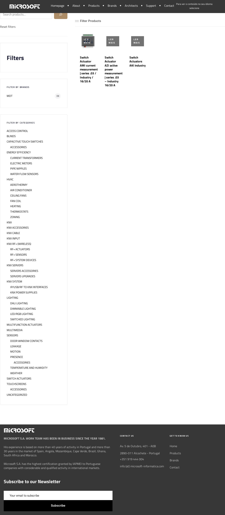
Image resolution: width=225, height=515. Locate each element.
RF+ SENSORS (18, 255)
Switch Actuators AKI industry (137, 61)
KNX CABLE (13, 233)
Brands (112, 6)
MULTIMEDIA (15, 330)
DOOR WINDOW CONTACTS (26, 341)
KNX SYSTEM (14, 281)
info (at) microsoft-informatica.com (142, 466)
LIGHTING (12, 298)
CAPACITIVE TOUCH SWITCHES (25, 142)
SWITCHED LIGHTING (22, 319)
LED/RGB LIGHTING (21, 314)
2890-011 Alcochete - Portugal (140, 453)
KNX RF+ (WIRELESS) (19, 244)
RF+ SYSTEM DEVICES (23, 260)
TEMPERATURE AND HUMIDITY (28, 368)
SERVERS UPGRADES (22, 276)
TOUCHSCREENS (16, 384)
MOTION (15, 352)
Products (93, 6)
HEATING (15, 206)
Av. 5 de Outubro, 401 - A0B (138, 446)
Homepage (57, 6)
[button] (88, 21)
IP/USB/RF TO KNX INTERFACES (29, 287)
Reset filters (7, 26)
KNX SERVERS (15, 265)
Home (173, 446)
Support (151, 6)
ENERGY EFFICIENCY (19, 152)
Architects (131, 6)
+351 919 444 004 (132, 459)
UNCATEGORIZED (17, 395)
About (76, 6)
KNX (9, 222)
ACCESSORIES (18, 147)
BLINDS (11, 136)
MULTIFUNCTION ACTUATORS (24, 325)
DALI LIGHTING (19, 303)
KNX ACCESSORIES (18, 228)
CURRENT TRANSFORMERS (26, 158)
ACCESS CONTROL (17, 131)
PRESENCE (16, 357)
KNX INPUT (13, 238)
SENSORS (12, 335)
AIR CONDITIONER (21, 190)
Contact (169, 6)
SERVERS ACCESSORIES (24, 271)
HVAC (10, 179)
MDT (9, 96)
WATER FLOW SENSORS (24, 174)
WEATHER (16, 373)
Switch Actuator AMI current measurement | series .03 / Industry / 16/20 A (89, 69)
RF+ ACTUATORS (20, 249)
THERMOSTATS (19, 212)
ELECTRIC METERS (21, 163)
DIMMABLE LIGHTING (23, 309)
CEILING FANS (18, 196)
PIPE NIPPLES (18, 169)
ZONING (15, 217)
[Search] (60, 14)
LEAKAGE (15, 346)
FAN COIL (15, 201)
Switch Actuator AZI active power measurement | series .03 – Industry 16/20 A (114, 71)
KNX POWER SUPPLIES (23, 292)
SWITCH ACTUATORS (19, 379)
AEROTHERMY (18, 185)
